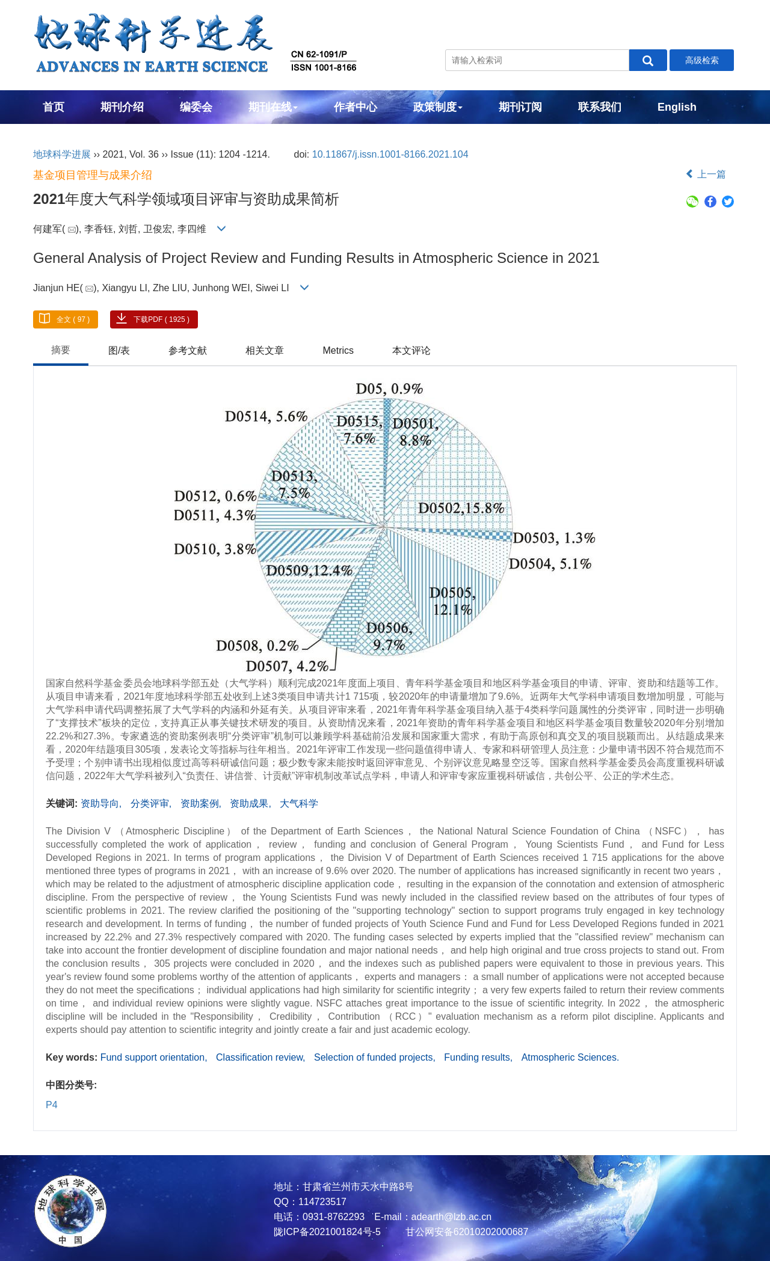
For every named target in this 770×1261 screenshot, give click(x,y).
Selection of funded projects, (376, 1057)
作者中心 (355, 107)
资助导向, (103, 803)
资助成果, (252, 803)
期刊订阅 (520, 107)
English (677, 107)
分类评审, (152, 803)
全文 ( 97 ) (73, 319)
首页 (53, 107)
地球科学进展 (62, 154)
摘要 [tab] (60, 350)
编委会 (196, 107)
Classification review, (262, 1057)
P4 (52, 1105)
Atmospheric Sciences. (571, 1057)
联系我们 (599, 107)
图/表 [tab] (119, 350)
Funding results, (479, 1057)
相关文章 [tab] (264, 350)
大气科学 (299, 803)
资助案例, (202, 803)
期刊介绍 (122, 107)
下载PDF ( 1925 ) (161, 319)
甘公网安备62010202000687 (465, 1232)
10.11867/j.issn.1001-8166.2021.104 (390, 154)
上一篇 (705, 174)
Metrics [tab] (338, 350)
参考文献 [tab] (187, 350)
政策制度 (438, 107)
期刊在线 (273, 107)
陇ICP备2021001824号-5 (327, 1232)
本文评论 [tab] (411, 350)
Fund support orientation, (155, 1057)
